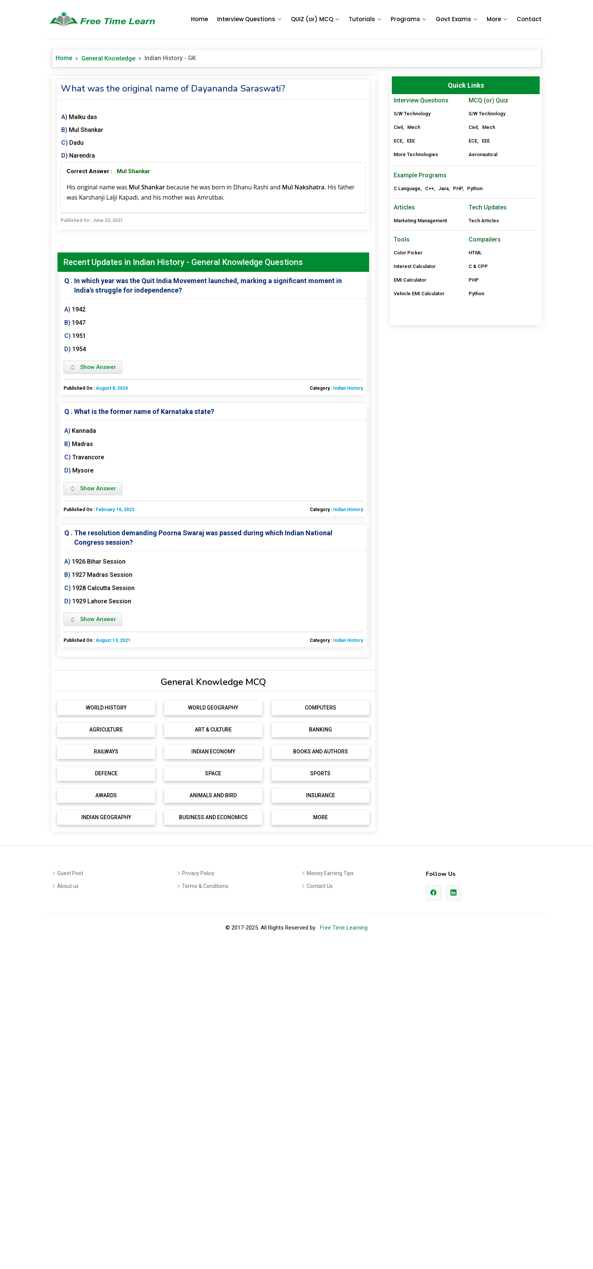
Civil (398, 127)
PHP (458, 296)
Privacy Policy (198, 981)
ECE (398, 141)
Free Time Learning (344, 1035)
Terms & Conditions (205, 993)
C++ (429, 296)
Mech (413, 127)
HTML (475, 360)
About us (68, 993)
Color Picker (408, 360)
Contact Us (320, 993)
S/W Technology (412, 113)
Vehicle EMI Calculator (419, 401)
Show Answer (93, 367)
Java (443, 296)
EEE (411, 141)
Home (199, 19)
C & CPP (478, 374)
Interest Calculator (415, 374)
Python (475, 296)
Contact (529, 19)
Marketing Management (420, 328)
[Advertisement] (213, 721)
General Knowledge (108, 58)
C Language (407, 296)
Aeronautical (483, 154)
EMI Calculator (410, 387)
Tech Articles (484, 328)
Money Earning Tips (330, 981)
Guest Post (70, 981)
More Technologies (416, 154)
